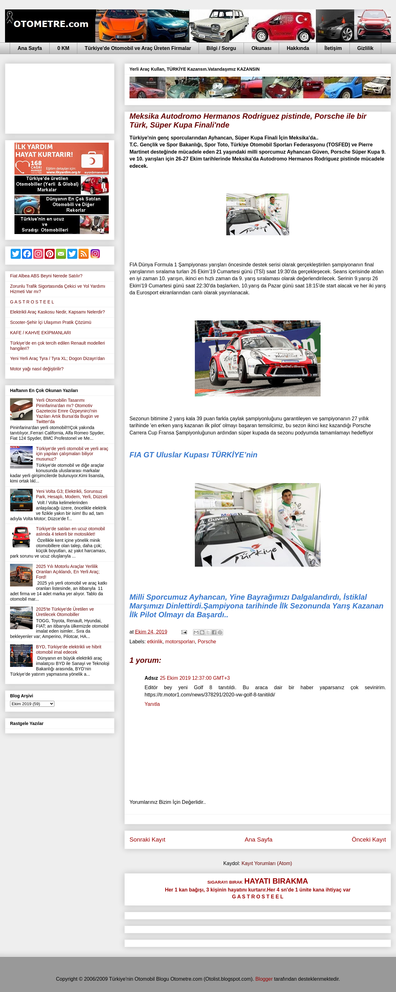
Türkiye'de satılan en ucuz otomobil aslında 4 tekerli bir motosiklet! (70, 531)
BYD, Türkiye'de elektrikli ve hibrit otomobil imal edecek (69, 649)
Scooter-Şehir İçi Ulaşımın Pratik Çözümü (50, 322)
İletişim (333, 48)
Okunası (261, 48)
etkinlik (154, 641)
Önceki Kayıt (369, 839)
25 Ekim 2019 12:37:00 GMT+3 (195, 678)
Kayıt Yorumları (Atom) (266, 863)
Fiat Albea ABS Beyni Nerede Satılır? (46, 275)
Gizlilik (365, 48)
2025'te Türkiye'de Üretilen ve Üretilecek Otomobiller (65, 612)
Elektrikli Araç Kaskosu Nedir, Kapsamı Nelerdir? (57, 311)
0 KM (63, 48)
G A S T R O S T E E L (32, 301)
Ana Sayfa (30, 48)
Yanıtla (152, 704)
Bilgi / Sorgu (221, 48)
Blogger (263, 979)
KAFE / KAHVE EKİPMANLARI (40, 332)
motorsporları (180, 641)
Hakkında (298, 48)
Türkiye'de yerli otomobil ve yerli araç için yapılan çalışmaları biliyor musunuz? (72, 454)
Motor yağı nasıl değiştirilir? (36, 368)
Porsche (207, 641)
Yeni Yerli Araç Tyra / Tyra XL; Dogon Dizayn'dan (57, 358)
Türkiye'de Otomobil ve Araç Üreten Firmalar (138, 48)
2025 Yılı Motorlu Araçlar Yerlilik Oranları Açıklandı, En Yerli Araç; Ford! (68, 572)
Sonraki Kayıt (147, 839)
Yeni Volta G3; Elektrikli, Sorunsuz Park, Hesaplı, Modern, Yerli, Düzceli (71, 494)
